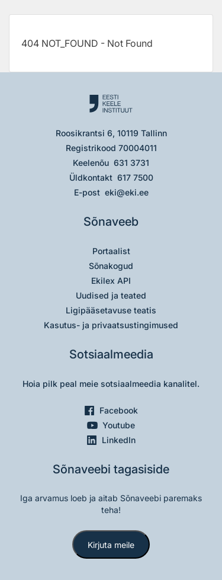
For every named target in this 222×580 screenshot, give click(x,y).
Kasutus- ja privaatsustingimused (111, 325)
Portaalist (111, 251)
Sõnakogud (111, 266)
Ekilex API (111, 280)
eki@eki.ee (127, 192)
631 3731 (131, 163)
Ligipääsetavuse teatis (111, 310)
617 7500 (135, 177)
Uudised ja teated (111, 295)
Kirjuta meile (111, 545)
